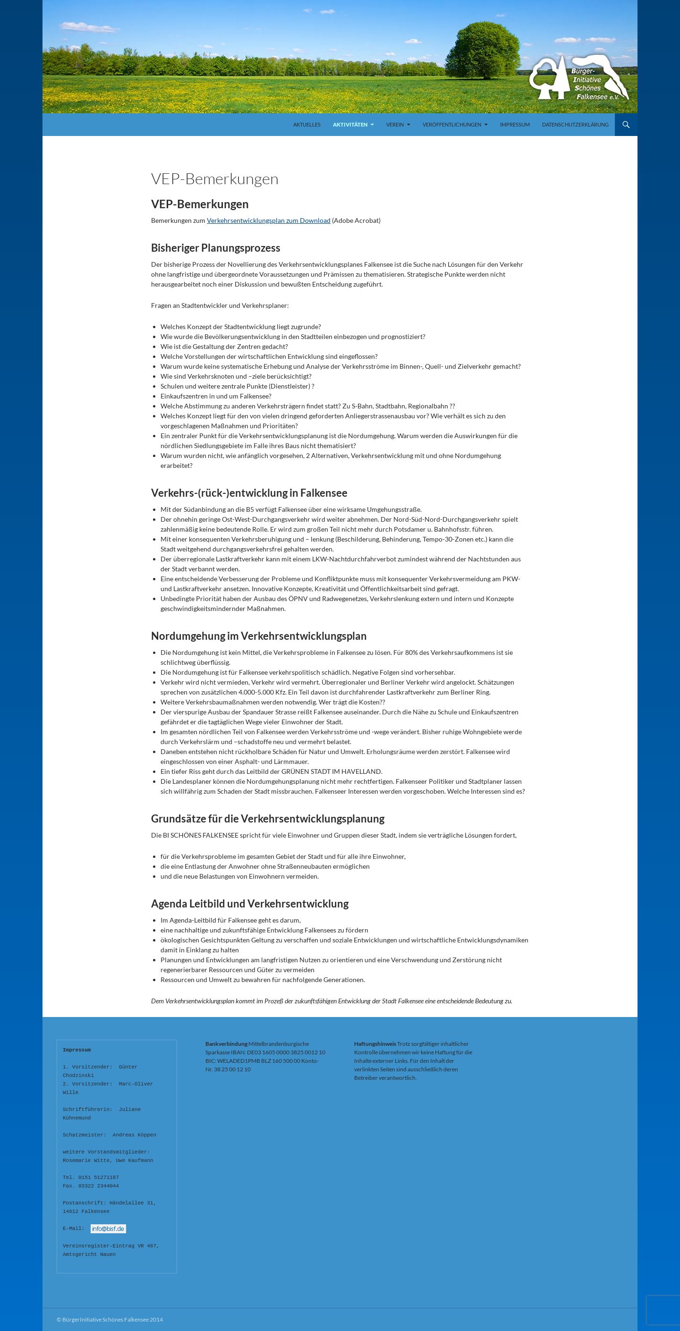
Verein (395, 124)
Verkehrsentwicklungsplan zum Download (269, 220)
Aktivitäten (350, 124)
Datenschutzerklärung (575, 124)
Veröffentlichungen (452, 124)
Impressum (515, 124)
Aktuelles (307, 124)
